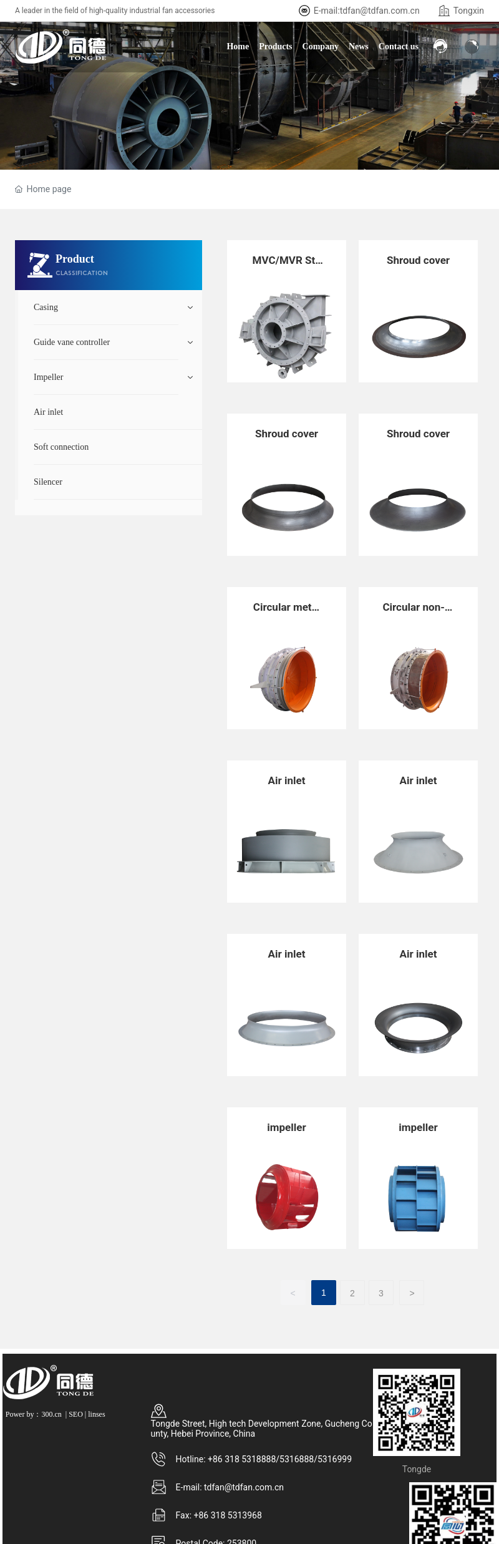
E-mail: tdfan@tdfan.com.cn (230, 1487)
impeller (286, 1127)
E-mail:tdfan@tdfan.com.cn (367, 11)
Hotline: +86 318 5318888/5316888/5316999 (264, 1459)
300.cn (51, 1414)
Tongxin (468, 11)
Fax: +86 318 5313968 (219, 1515)
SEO (76, 1414)
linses (96, 1414)
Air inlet (287, 780)
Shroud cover (418, 260)
